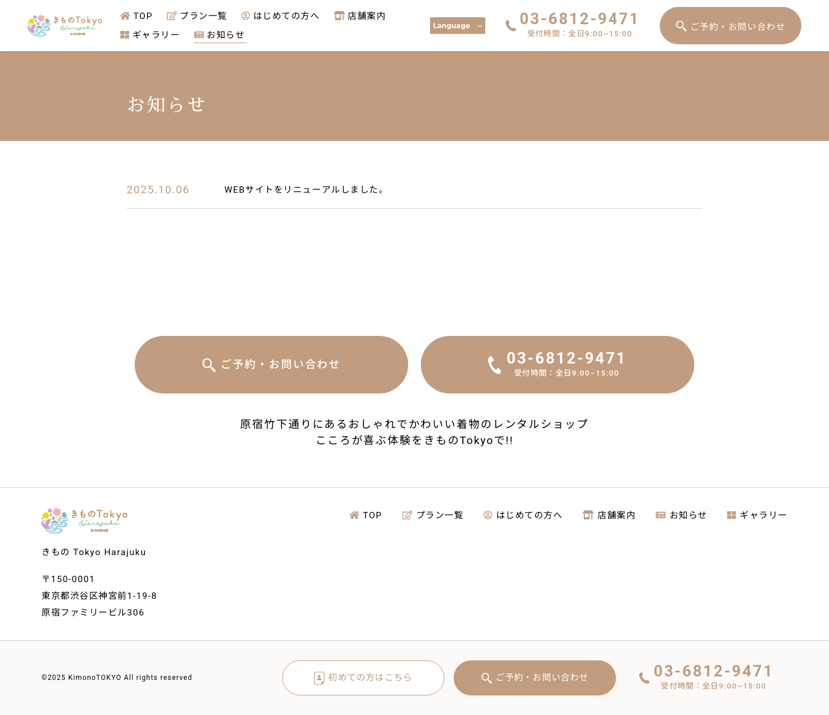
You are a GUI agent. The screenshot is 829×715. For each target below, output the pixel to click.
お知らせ (219, 35)
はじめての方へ (280, 16)
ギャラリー (150, 35)
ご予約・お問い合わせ (737, 27)
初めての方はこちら (370, 677)
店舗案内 (360, 16)
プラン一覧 (197, 16)
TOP (136, 16)
